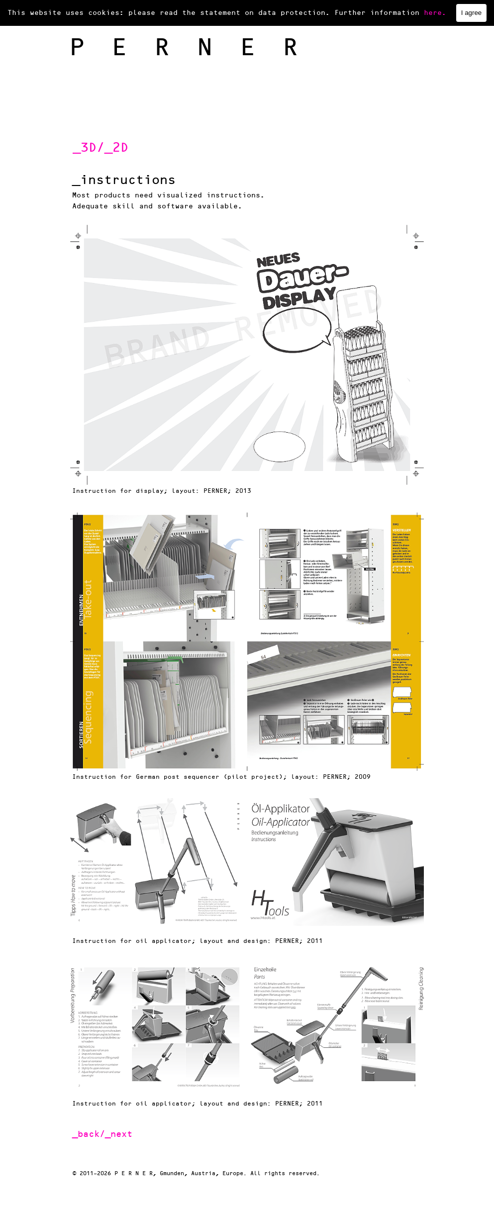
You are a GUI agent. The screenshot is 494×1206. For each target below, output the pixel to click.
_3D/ (88, 147)
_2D (116, 147)
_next (118, 1134)
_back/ (88, 1134)
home (78, 11)
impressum (346, 11)
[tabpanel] (171, 148)
